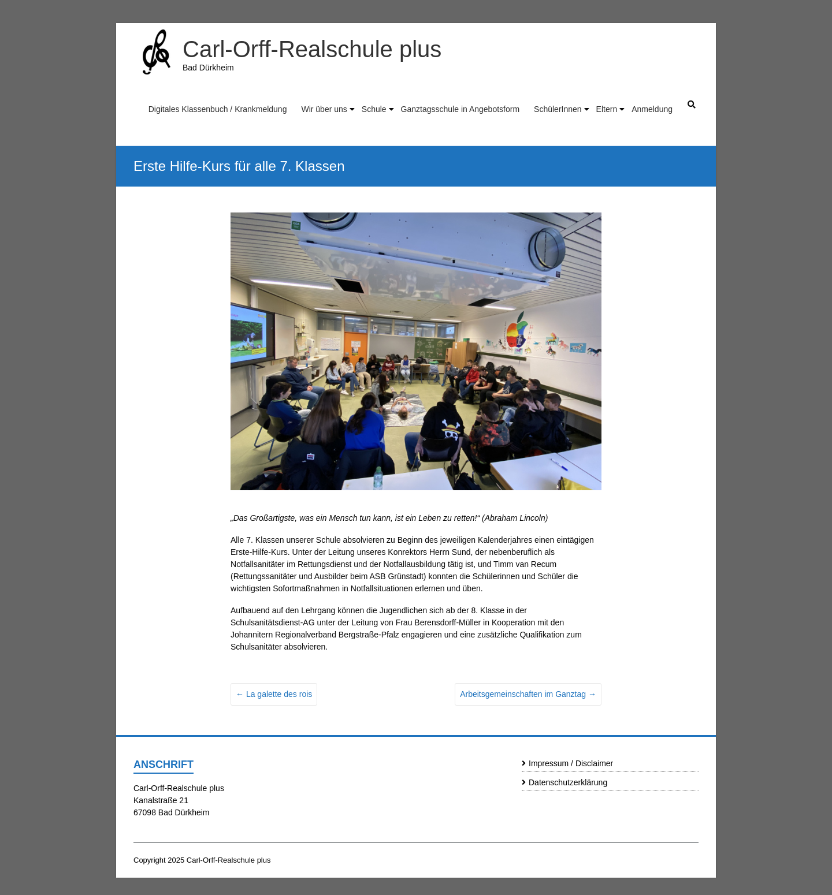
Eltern (607, 109)
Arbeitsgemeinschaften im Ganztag (528, 694)
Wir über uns (324, 109)
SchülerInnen (558, 109)
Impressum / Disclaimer (571, 763)
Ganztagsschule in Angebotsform (460, 109)
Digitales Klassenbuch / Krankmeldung (217, 109)
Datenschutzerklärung (568, 782)
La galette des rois (274, 694)
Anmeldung (652, 109)
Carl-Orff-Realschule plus (312, 49)
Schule (374, 109)
